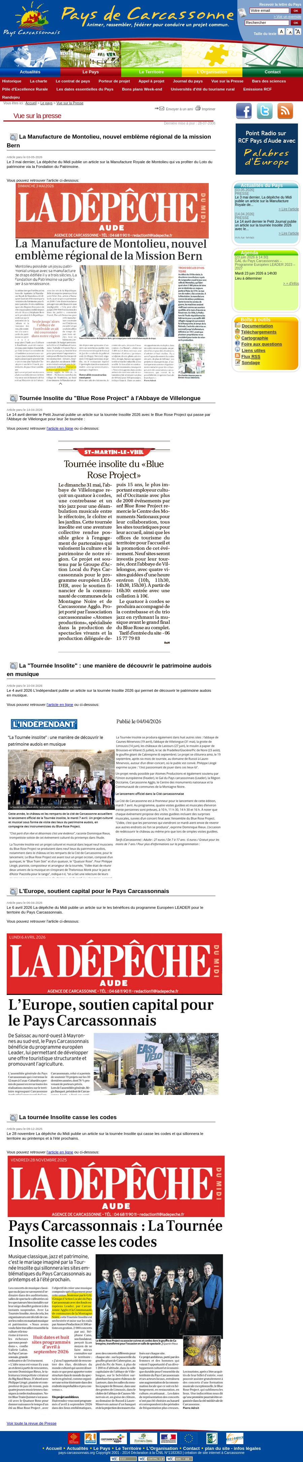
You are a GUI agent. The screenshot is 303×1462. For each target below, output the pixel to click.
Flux (247, 356)
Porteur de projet (114, 81)
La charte (38, 81)
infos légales (247, 1448)
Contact (273, 71)
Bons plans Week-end (142, 89)
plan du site (217, 1448)
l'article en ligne (59, 428)
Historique (11, 81)
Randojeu (11, 97)
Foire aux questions (258, 344)
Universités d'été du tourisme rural (203, 89)
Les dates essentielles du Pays (85, 89)
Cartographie (251, 338)
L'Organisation (212, 71)
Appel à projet (151, 81)
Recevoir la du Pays (280, 4)
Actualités (30, 71)
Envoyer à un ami (174, 109)
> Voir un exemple (287, 17)
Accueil (30, 103)
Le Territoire (151, 71)
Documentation (254, 325)
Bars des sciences (269, 81)
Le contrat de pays (73, 81)
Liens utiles (250, 350)
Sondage (247, 362)
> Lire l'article (289, 209)
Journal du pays (188, 81)
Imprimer (205, 109)
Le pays (46, 103)
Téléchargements (255, 331)
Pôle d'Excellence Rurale (25, 89)
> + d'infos (291, 283)
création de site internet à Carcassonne (214, 1453)
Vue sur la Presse (227, 81)
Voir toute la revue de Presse (32, 1423)
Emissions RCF (257, 89)
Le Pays (90, 71)
